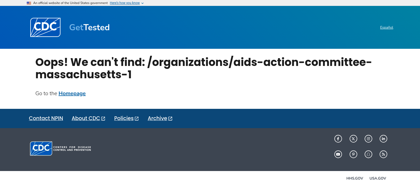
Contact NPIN (46, 118)
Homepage (72, 93)
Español (386, 27)
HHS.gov (354, 178)
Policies (123, 118)
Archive (157, 118)
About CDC (86, 118)
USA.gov (378, 178)
